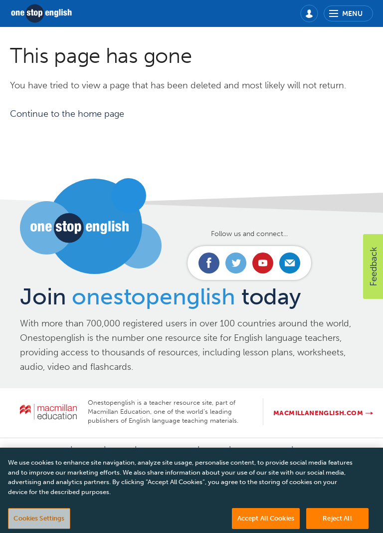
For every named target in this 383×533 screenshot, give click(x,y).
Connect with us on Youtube (262, 263)
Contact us (45, 450)
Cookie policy (261, 450)
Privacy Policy (167, 450)
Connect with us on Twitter (235, 263)
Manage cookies (327, 450)
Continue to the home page (67, 113)
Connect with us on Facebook (208, 263)
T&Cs (214, 450)
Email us (289, 263)
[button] (373, 266)
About (88, 450)
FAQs (120, 450)
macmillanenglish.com (318, 413)
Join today (160, 296)
